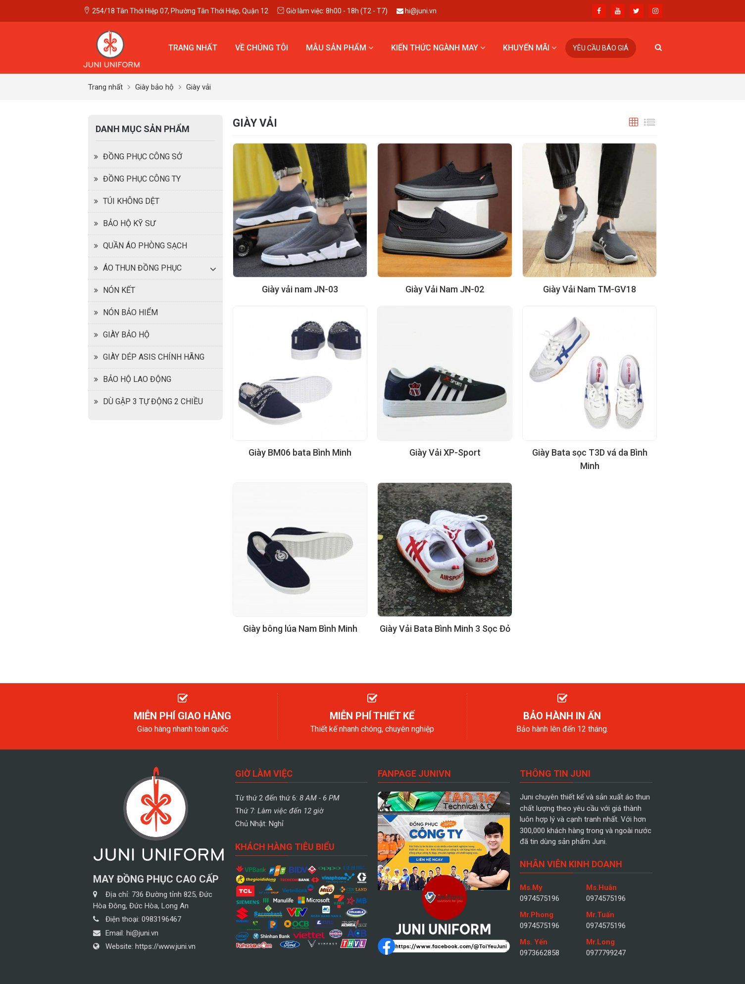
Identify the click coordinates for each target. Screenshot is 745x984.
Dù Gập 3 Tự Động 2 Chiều (153, 401)
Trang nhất (192, 47)
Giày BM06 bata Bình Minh (299, 452)
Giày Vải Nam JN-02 (444, 289)
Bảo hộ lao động (137, 379)
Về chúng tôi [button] (261, 47)
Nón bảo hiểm (130, 312)
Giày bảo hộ (126, 334)
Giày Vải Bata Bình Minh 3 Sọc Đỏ (445, 628)
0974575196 (539, 898)
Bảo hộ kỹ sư (129, 223)
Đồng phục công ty (142, 179)
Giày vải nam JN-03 (300, 289)
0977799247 (606, 952)
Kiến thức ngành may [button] (438, 47)
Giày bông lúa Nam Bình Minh (300, 628)
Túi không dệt (131, 201)
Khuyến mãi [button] (529, 47)
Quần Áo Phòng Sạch (145, 245)
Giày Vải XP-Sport (445, 452)
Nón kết (119, 290)
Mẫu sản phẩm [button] (339, 47)
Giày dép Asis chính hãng (153, 357)
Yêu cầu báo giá (601, 48)
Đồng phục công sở (142, 156)
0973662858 (539, 952)
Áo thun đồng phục (142, 268)
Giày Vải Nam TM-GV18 (589, 289)
